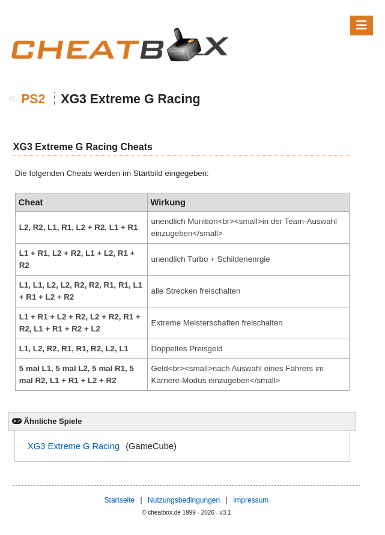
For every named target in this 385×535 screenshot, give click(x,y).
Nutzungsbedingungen (184, 500)
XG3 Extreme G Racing (74, 446)
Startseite (120, 500)
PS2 (33, 99)
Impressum (250, 500)
